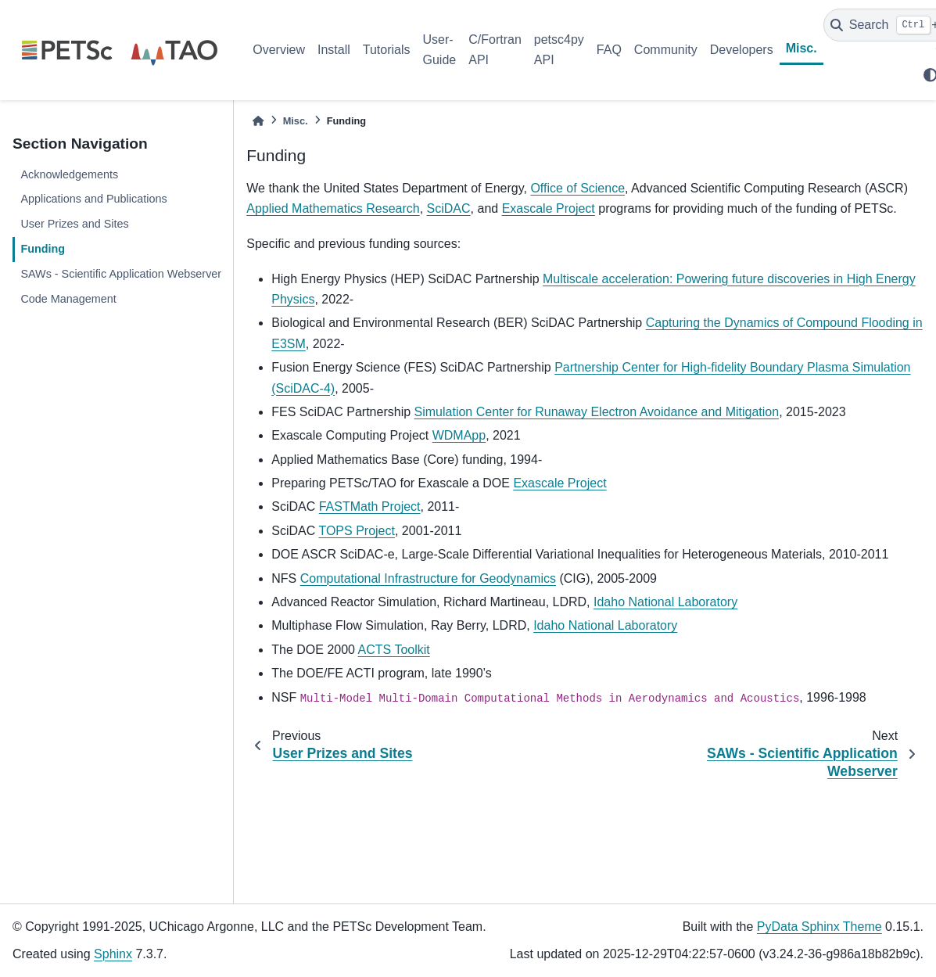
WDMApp (459, 435)
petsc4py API (559, 49)
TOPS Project (356, 530)
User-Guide (440, 49)
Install (333, 49)
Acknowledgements (69, 174)
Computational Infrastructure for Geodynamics (428, 578)
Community (666, 49)
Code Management (68, 299)
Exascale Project (548, 208)
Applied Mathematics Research (332, 208)
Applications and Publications (93, 198)
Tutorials (387, 49)
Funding (42, 248)
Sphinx (113, 954)
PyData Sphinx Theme (819, 926)
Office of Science (577, 188)
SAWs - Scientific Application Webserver (120, 274)
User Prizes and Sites (74, 223)
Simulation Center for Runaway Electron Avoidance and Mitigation (597, 411)
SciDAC (449, 208)
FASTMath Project (370, 506)
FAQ (609, 49)
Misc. (801, 48)
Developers (741, 49)
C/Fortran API (495, 49)
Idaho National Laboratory (665, 602)
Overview (279, 49)
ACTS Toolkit (394, 649)
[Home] (258, 121)
